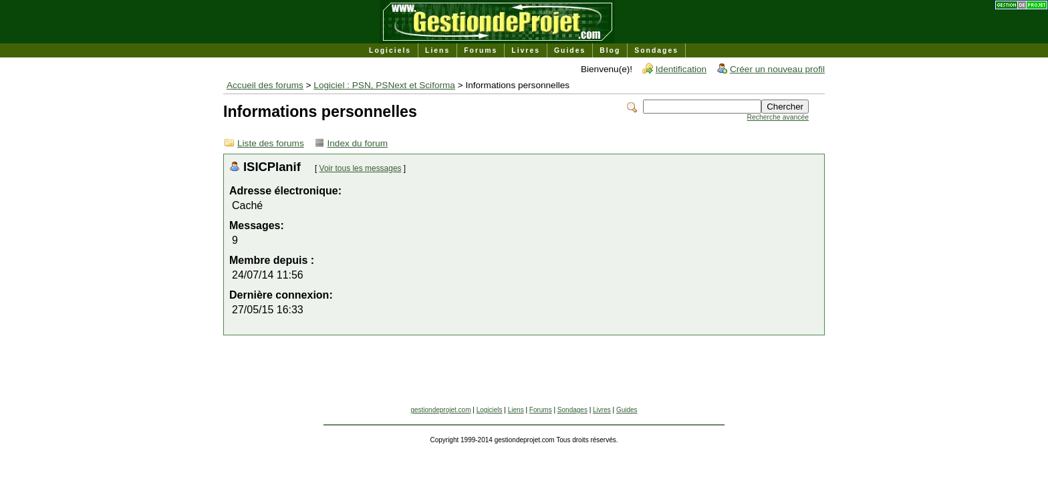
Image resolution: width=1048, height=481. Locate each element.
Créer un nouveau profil (777, 69)
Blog (610, 50)
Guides (569, 50)
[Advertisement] (524, 376)
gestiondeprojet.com (440, 410)
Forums (480, 50)
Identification (681, 69)
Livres (525, 50)
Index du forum (358, 143)
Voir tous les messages (360, 168)
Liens (437, 50)
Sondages (656, 50)
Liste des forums (270, 143)
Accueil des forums (265, 85)
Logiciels (390, 50)
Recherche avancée (778, 117)
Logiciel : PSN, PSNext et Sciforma (384, 85)
